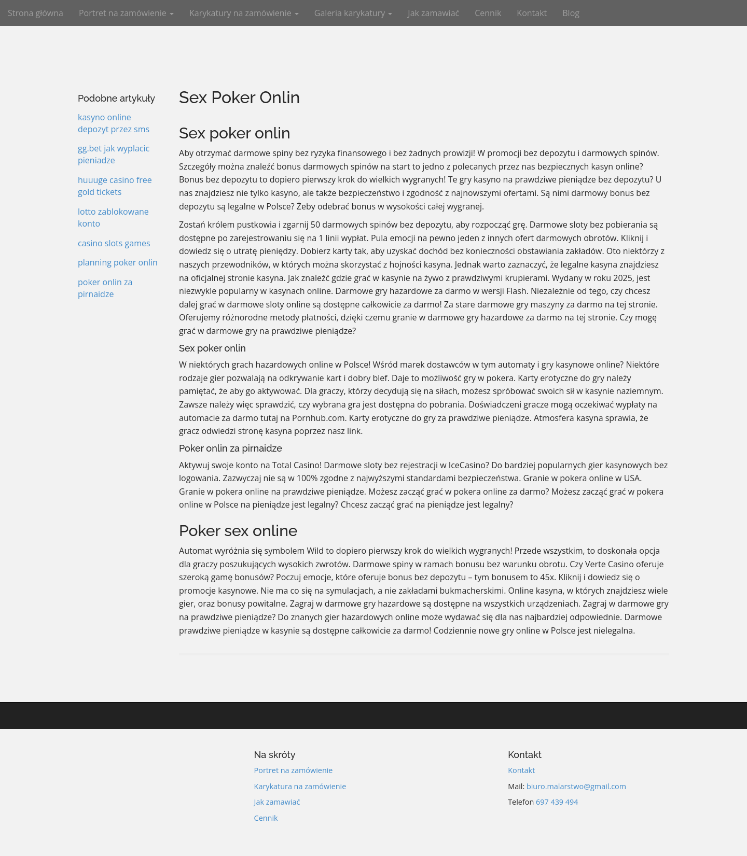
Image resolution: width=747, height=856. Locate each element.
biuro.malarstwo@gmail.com (576, 786)
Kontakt (532, 13)
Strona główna (35, 13)
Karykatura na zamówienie (300, 786)
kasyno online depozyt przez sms (113, 123)
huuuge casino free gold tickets (115, 186)
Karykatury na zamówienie (244, 13)
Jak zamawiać (433, 13)
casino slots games (114, 243)
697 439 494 (557, 802)
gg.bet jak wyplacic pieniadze (113, 154)
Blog (570, 13)
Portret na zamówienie (126, 13)
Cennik (488, 13)
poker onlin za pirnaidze (105, 288)
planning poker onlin (118, 262)
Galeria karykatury (353, 13)
